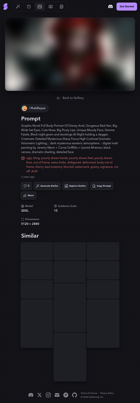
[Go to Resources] (61, 6)
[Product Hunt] (65, 395)
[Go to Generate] (17, 6)
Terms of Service (89, 393)
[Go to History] (28, 6)
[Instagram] (48, 395)
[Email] (57, 395)
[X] (39, 395)
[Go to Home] (5, 6)
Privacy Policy (107, 393)
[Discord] (110, 6)
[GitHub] (74, 395)
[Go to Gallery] (39, 6)
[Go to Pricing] (50, 6)
